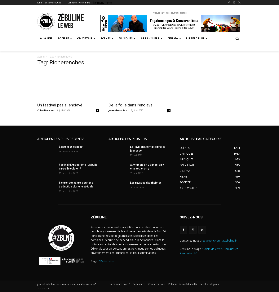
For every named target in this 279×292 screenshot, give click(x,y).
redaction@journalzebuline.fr (219, 240)
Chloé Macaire (45, 110)
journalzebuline (117, 110)
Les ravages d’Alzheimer (145, 182)
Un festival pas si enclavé (59, 105)
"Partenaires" (107, 261)
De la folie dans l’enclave (130, 105)
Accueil (41, 56)
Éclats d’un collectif (71, 146)
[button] (237, 38)
